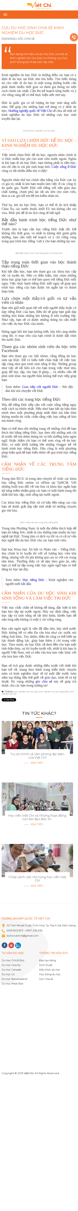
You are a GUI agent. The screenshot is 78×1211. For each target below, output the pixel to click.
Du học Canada (11, 1106)
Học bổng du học (50, 1111)
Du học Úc (8, 1111)
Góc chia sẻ (26, 38)
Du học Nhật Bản (12, 1120)
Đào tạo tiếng (47, 1097)
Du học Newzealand (14, 1115)
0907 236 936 (34, 1067)
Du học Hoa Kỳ (11, 1101)
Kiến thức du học (49, 1106)
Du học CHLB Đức (13, 1097)
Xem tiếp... (37, 899)
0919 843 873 (15, 1067)
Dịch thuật (45, 1101)
